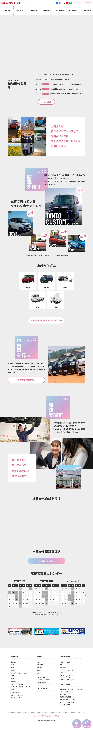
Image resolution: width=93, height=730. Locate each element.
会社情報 (78, 2)
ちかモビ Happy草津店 (17, 695)
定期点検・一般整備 (65, 662)
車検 (61, 665)
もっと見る (47, 102)
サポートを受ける (65, 684)
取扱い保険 (63, 694)
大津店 (12, 667)
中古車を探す (41, 677)
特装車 (38, 673)
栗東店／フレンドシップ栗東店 (19, 673)
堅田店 (12, 665)
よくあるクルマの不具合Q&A (67, 680)
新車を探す (41, 656)
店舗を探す (15, 656)
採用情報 (88, 2)
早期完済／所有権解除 (65, 697)
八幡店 (12, 678)
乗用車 (38, 662)
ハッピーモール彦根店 (17, 684)
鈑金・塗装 (63, 667)
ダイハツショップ (15, 698)
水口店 (12, 676)
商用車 (38, 670)
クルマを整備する (65, 656)
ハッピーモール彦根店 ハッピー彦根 (21, 687)
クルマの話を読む (42, 688)
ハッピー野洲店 (15, 692)
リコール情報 (54, 715)
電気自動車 (40, 665)
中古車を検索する (27, 379)
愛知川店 (13, 681)
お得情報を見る (42, 683)
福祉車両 (39, 667)
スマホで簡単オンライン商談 (67, 700)
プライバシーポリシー (41, 715)
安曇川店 (13, 662)
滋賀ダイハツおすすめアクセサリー (47, 320)
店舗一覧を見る (47, 560)
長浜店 (12, 689)
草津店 (12, 670)
